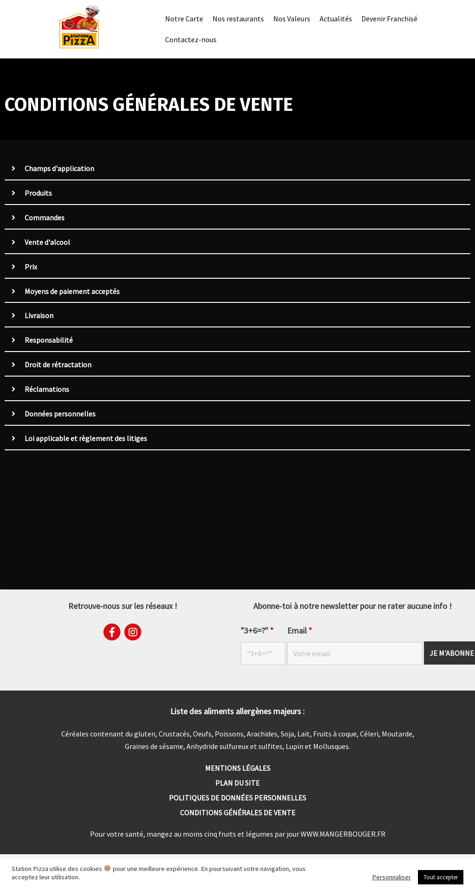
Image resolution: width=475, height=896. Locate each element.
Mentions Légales (237, 768)
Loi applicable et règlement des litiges (86, 439)
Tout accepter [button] (441, 877)
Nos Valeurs (291, 18)
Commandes (44, 218)
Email (299, 631)
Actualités (336, 18)
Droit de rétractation (58, 365)
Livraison (39, 316)
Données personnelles (60, 414)
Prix (31, 267)
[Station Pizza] (79, 27)
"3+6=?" (257, 631)
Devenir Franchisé (389, 18)
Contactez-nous (191, 39)
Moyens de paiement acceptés (72, 291)
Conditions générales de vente (237, 813)
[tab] (237, 169)
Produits (38, 193)
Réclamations (47, 390)
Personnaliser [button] (391, 877)
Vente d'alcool (47, 242)
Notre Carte (184, 18)
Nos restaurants (238, 18)
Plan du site (237, 783)
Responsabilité (49, 341)
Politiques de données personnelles (237, 798)
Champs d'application (59, 168)
